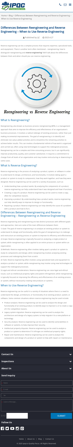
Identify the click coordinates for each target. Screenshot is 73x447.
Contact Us (49, 439)
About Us (31, 439)
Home (21, 439)
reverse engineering (34, 52)
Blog (40, 439)
